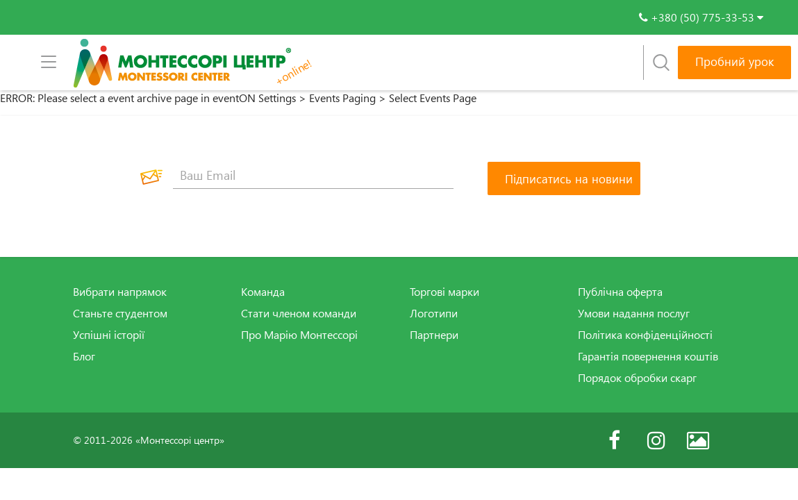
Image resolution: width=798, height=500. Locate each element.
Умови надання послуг (634, 313)
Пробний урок (734, 61)
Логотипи (434, 313)
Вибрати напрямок (120, 291)
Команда (263, 291)
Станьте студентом (120, 313)
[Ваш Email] (313, 175)
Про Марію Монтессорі (299, 334)
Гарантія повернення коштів (648, 356)
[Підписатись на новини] (564, 178)
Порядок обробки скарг (637, 377)
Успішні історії (108, 334)
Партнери (434, 334)
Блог (84, 356)
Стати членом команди (298, 313)
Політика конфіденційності (645, 334)
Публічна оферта (620, 291)
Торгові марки (444, 291)
